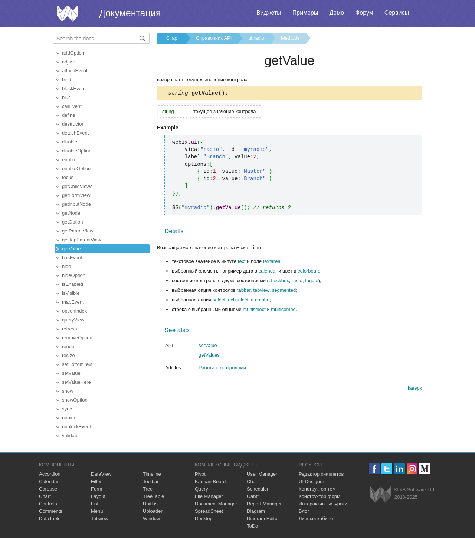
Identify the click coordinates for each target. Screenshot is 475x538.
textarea (272, 262)
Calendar (49, 481)
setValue (71, 373)
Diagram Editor (263, 518)
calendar (268, 272)
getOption (72, 222)
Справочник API (214, 38)
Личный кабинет (317, 518)
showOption (75, 400)
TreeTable (153, 496)
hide (66, 266)
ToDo (252, 526)
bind (66, 79)
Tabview (99, 518)
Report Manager (264, 503)
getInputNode (76, 204)
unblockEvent (76, 426)
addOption (73, 53)
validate (70, 435)
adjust (68, 62)
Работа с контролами (222, 369)
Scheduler (258, 489)
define (68, 115)
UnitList (151, 503)
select (219, 301)
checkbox (279, 281)
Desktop (204, 518)
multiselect (254, 310)
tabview (261, 291)
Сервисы (396, 13)
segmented (284, 291)
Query (201, 489)
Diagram (256, 511)
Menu (97, 511)
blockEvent (74, 88)
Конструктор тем (317, 489)
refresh (69, 328)
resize (68, 355)
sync (67, 409)
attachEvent (75, 70)
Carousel (48, 489)
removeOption (77, 337)
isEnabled (72, 284)
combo (262, 301)
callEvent (72, 106)
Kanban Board (210, 481)
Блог (304, 511)
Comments (50, 511)
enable (69, 159)
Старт (172, 38)
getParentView (77, 231)
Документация (130, 13)
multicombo (283, 310)
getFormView (76, 195)
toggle (311, 281)
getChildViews (77, 186)
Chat (252, 481)
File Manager (209, 496)
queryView (73, 320)
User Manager (262, 474)
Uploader (153, 511)
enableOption (76, 168)
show (67, 391)
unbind (69, 417)
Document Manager (216, 503)
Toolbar (151, 481)
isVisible (70, 293)
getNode (71, 213)
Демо (336, 13)
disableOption (77, 151)
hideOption (73, 275)
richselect (238, 301)
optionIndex (74, 311)
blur (66, 97)
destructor (72, 124)
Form (96, 489)
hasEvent (72, 257)
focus (67, 177)
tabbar (243, 291)
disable (69, 142)
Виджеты (268, 13)
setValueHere (76, 382)
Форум (364, 13)
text (242, 262)
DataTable (50, 518)
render (69, 346)
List (94, 503)
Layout (98, 496)
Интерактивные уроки (323, 503)
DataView (101, 474)
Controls (48, 503)
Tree (148, 489)
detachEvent (75, 133)
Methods (290, 38)
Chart (45, 496)
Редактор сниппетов (321, 474)
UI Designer (311, 481)
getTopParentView (81, 239)
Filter (96, 481)
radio (297, 281)
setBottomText (77, 364)
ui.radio (256, 38)
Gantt (253, 496)
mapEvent (73, 302)
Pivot (200, 474)
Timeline (152, 474)
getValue (71, 248)
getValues (209, 356)
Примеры (305, 13)
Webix (380, 494)
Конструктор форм (319, 496)
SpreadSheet (209, 511)
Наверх (414, 389)
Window (151, 518)
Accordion (49, 474)
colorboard (309, 272)
